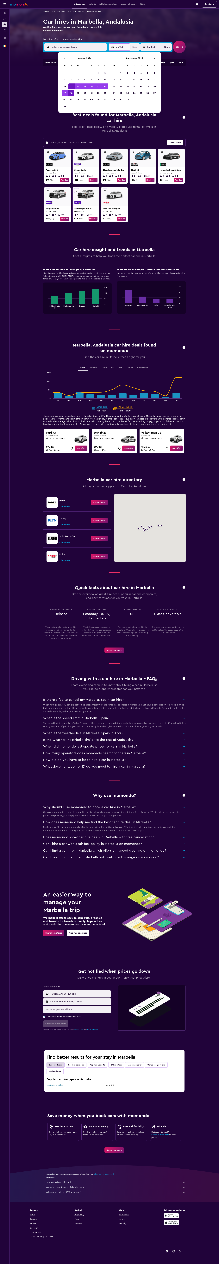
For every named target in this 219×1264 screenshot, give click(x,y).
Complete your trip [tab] (156, 1065)
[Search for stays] (4, 18)
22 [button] (98, 93)
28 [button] (91, 100)
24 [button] (64, 100)
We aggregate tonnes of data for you (116, 1187)
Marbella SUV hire (55, 1085)
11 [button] (71, 86)
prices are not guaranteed (104, 1174)
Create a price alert (160, 1135)
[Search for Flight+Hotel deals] (4, 30)
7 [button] (91, 80)
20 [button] (85, 93)
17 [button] (65, 93)
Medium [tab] (93, 368)
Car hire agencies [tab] (76, 1065)
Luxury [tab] (130, 368)
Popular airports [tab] (97, 1065)
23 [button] (105, 93)
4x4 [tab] (113, 368)
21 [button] (92, 93)
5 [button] (78, 80)
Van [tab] (120, 368)
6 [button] (84, 80)
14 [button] (92, 86)
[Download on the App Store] (171, 1222)
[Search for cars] (4, 24)
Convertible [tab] (142, 368)
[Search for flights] (4, 13)
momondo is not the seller (116, 1182)
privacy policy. (92, 1029)
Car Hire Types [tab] (55, 1065)
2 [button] (105, 73)
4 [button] (71, 80)
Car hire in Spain (59, 11)
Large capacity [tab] (134, 1065)
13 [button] (85, 86)
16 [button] (105, 86)
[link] (81, 448)
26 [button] (78, 100)
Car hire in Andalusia (76, 11)
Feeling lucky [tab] (55, 1071)
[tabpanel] (114, 294)
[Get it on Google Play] (171, 1215)
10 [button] (65, 86)
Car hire (46, 11)
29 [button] (98, 100)
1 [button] (98, 73)
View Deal (64, 180)
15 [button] (98, 86)
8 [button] (98, 80)
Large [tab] (104, 368)
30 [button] (105, 100)
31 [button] (65, 106)
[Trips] (4, 38)
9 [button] (105, 80)
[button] (5, 4)
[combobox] (51, 39)
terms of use (79, 1029)
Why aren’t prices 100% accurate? (116, 1192)
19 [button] (78, 93)
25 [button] (71, 100)
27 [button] (85, 100)
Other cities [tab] (116, 1065)
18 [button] (71, 93)
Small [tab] (82, 368)
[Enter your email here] (80, 1009)
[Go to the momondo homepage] (19, 4)
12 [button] (78, 86)
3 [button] (64, 80)
